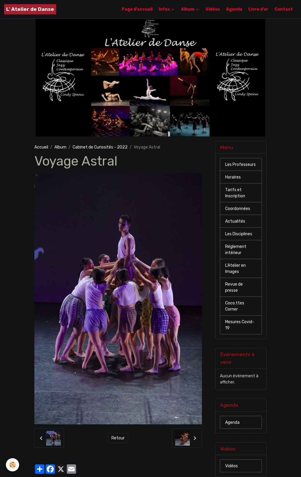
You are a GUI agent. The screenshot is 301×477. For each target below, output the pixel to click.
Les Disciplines (238, 233)
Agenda (234, 9)
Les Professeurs (240, 164)
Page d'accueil (137, 9)
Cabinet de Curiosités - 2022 (100, 147)
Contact (284, 9)
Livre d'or (258, 9)
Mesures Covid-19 (239, 325)
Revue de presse (234, 287)
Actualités (235, 221)
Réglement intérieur (235, 249)
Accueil (41, 147)
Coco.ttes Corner (234, 306)
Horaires (233, 177)
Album (188, 9)
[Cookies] (12, 464)
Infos (165, 9)
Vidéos (212, 9)
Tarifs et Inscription (235, 193)
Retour (118, 438)
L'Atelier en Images (235, 268)
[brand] (30, 9)
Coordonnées (237, 208)
